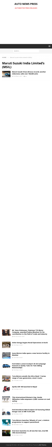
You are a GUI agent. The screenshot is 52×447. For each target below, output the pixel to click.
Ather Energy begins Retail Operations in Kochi (30, 343)
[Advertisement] (27, 26)
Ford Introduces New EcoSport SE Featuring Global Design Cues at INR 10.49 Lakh (31, 411)
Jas (26, 76)
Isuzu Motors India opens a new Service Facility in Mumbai (30, 354)
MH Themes (42, 445)
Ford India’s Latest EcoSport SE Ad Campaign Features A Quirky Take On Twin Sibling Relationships (29, 366)
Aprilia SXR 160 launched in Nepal (24, 387)
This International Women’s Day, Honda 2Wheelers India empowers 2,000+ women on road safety (31, 399)
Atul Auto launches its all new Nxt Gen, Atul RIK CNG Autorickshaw (30, 432)
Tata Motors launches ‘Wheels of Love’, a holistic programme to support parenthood (30, 421)
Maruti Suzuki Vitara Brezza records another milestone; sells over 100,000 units (29, 73)
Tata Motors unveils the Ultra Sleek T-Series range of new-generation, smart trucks (29, 377)
